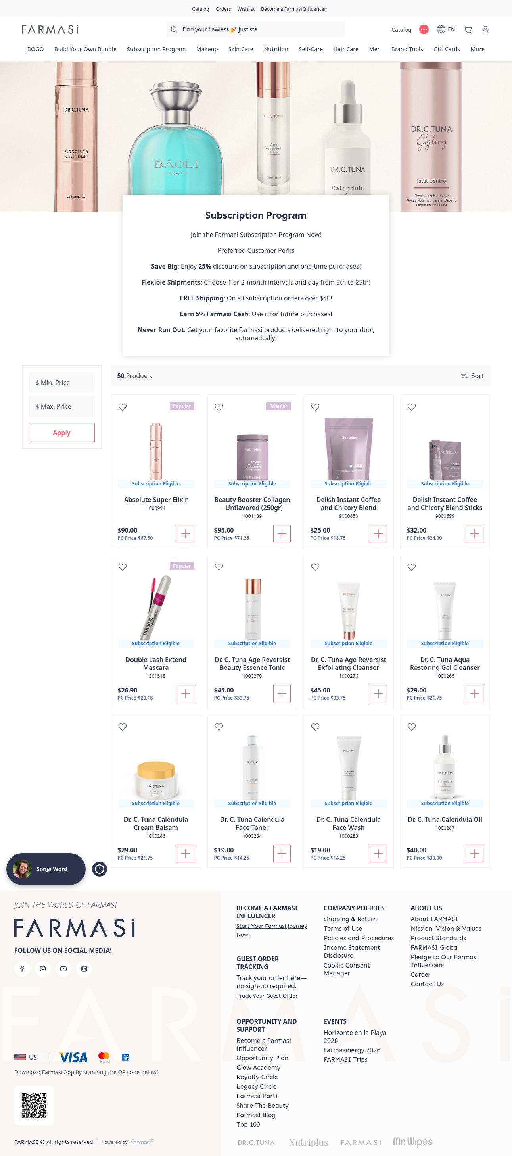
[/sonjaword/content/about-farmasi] (434, 919)
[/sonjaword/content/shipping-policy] (350, 919)
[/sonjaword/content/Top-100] (248, 1125)
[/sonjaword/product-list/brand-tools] (407, 51)
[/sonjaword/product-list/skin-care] (241, 51)
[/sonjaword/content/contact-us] (427, 984)
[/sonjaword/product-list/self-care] (310, 51)
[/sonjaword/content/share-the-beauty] (262, 1106)
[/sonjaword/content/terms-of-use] (343, 929)
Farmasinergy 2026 (352, 1050)
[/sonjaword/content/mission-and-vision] (445, 929)
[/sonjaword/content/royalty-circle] (257, 1077)
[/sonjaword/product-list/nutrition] (276, 51)
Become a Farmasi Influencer (263, 1044)
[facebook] (22, 969)
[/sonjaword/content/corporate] (434, 948)
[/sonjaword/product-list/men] (375, 51)
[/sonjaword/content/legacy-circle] (256, 1087)
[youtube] (63, 969)
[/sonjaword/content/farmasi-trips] (346, 1060)
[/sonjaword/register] (223, 8)
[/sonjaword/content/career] (420, 975)
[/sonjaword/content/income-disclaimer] (360, 952)
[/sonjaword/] (50, 29)
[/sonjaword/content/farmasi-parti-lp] (256, 1096)
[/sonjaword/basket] (468, 29)
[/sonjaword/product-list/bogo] (35, 51)
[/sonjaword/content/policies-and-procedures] (359, 938)
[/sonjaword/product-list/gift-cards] (447, 51)
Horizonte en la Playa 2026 (355, 1036)
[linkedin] (84, 969)
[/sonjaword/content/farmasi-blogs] (256, 1115)
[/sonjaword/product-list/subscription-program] (156, 51)
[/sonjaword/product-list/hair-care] (346, 51)
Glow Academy (258, 1067)
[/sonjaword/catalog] (201, 8)
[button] (62, 432)
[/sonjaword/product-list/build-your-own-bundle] (85, 51)
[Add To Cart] (185, 533)
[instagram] (43, 969)
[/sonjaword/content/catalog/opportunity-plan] (262, 1058)
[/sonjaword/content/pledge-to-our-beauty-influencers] (446, 961)
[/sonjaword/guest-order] (266, 995)
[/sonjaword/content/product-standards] (438, 938)
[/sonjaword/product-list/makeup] (207, 51)
